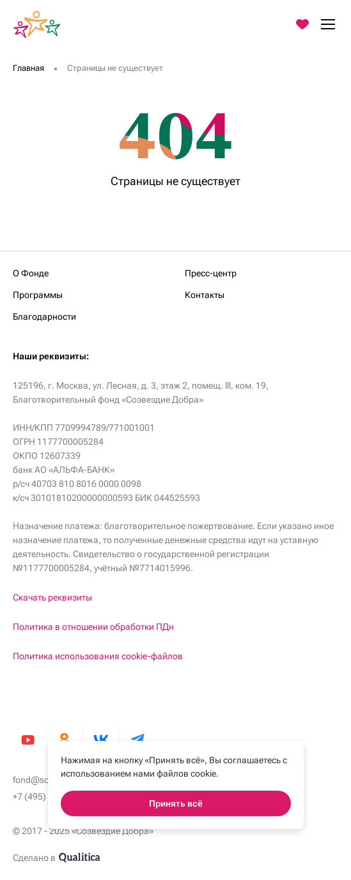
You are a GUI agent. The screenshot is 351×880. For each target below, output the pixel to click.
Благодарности (44, 316)
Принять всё (176, 803)
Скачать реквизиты (52, 597)
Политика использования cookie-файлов (98, 656)
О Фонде (31, 273)
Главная (28, 68)
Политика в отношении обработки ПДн (93, 627)
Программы (38, 295)
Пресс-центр (211, 273)
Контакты (204, 295)
